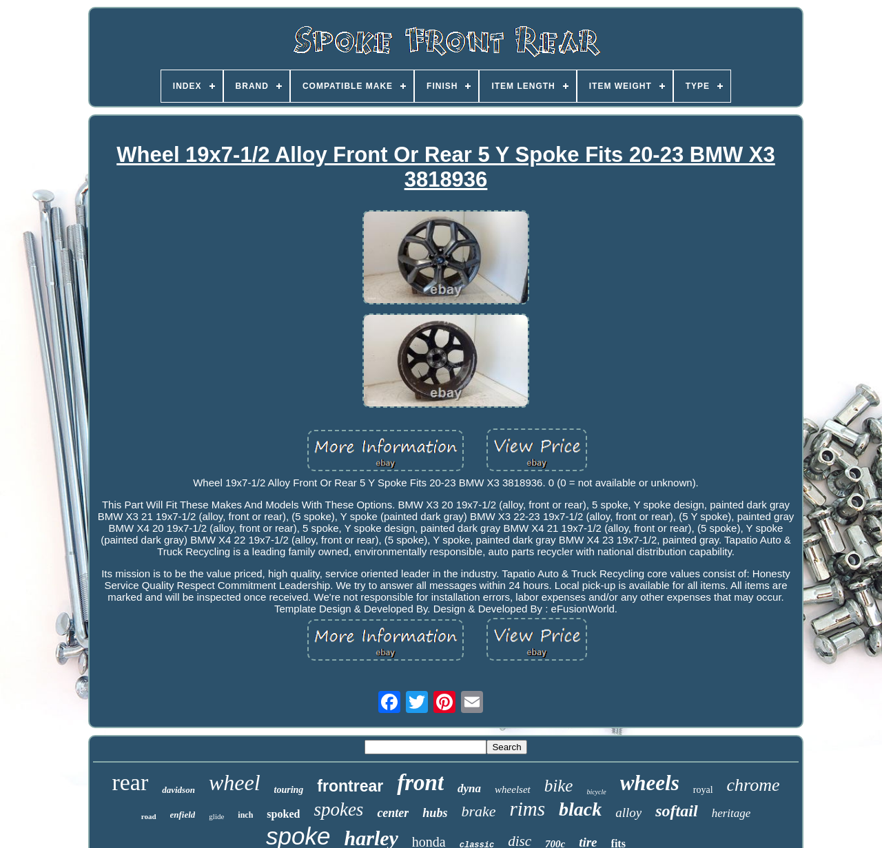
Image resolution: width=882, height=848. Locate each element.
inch (245, 815)
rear (130, 782)
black (580, 809)
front (420, 782)
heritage (731, 813)
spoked (283, 814)
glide (216, 816)
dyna (469, 788)
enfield (183, 814)
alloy (628, 812)
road (148, 816)
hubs (434, 813)
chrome (753, 785)
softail (676, 811)
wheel (234, 782)
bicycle (596, 792)
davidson (178, 790)
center (393, 813)
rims (527, 809)
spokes (338, 809)
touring (289, 790)
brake (478, 811)
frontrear (350, 786)
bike (558, 785)
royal (703, 790)
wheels (649, 783)
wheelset (513, 789)
